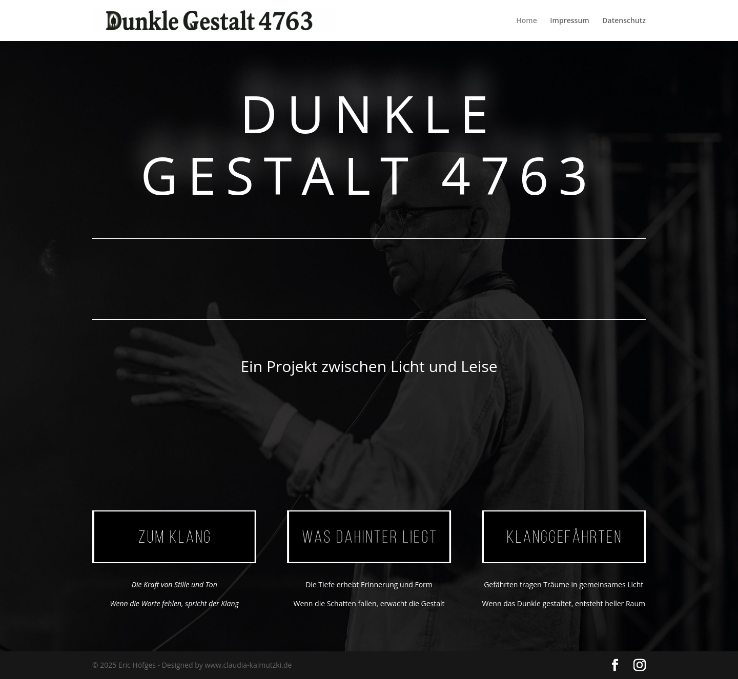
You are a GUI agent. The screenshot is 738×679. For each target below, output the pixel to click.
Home (526, 21)
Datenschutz (624, 21)
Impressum (569, 21)
